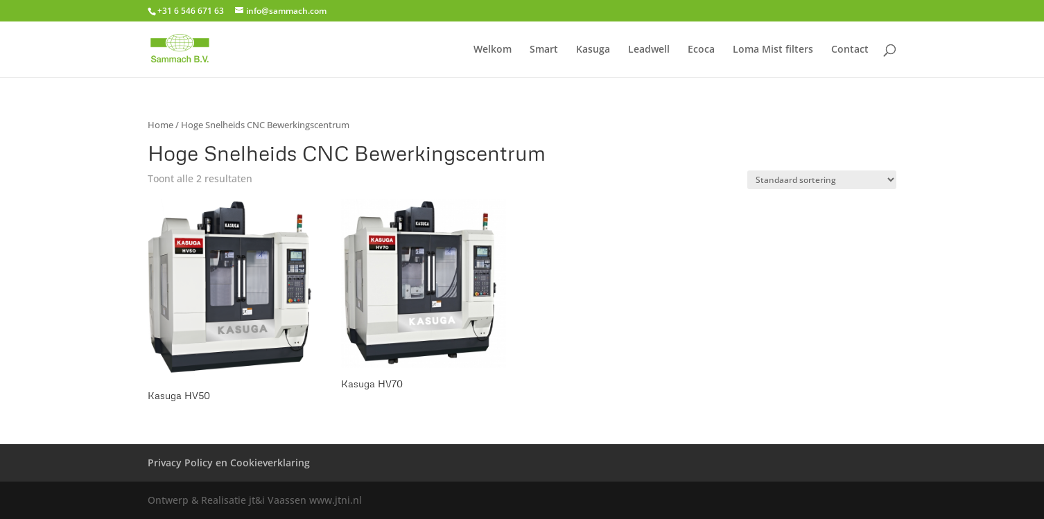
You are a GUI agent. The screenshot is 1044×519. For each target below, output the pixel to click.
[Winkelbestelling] (821, 179)
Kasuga (593, 49)
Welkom (492, 49)
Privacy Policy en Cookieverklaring (229, 462)
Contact (850, 49)
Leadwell (649, 49)
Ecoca (701, 49)
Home (160, 124)
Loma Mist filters (773, 49)
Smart (544, 49)
